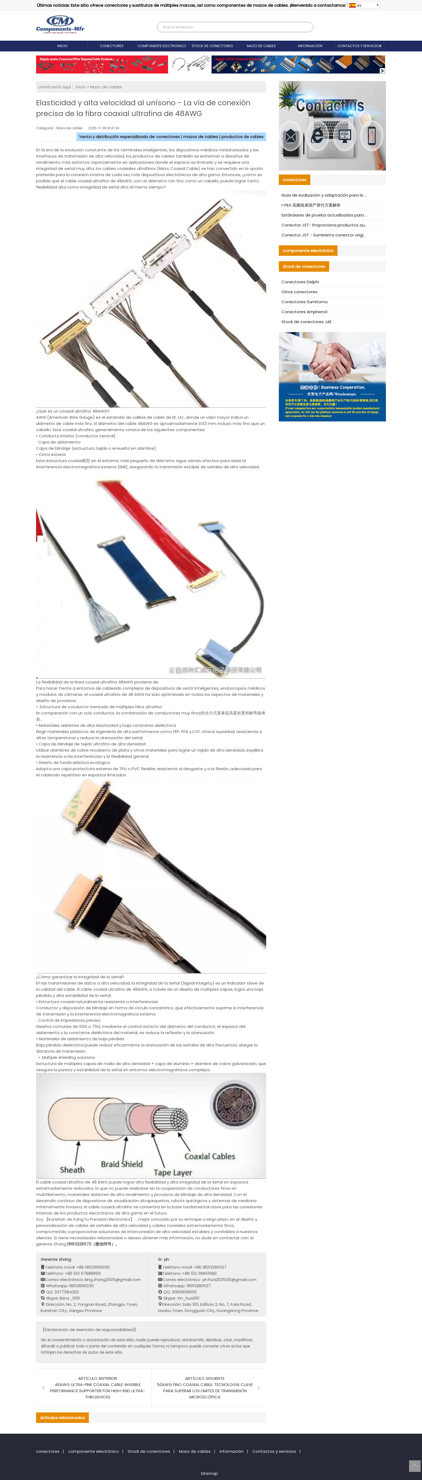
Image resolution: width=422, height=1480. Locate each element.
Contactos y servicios (359, 45)
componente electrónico (162, 45)
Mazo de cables (261, 45)
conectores (112, 45)
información (310, 45)
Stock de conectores (212, 45)
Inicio (62, 45)
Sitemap (209, 1473)
